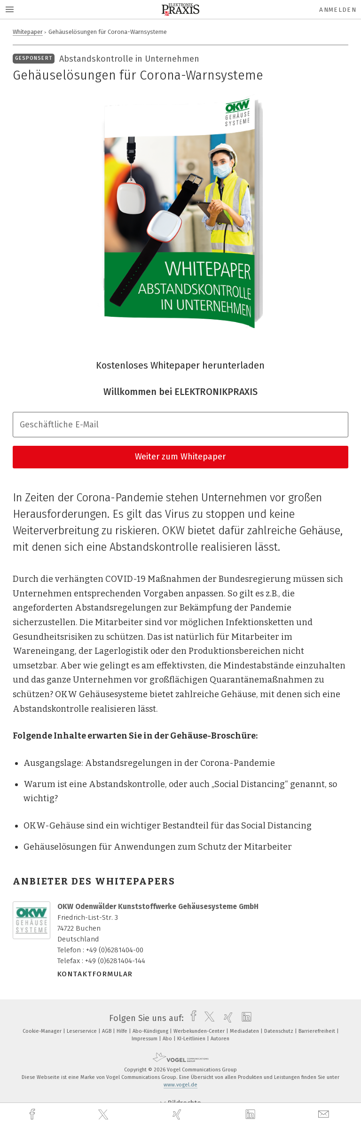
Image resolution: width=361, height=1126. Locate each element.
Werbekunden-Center (199, 1031)
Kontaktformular (95, 974)
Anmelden (337, 10)
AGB (107, 1031)
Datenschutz (279, 1031)
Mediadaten (245, 1031)
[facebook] (33, 1114)
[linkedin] (251, 1115)
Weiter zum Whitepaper (180, 456)
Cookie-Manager (43, 1031)
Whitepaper (28, 31)
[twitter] (104, 1114)
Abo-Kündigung (151, 1031)
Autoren (220, 1039)
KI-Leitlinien (192, 1039)
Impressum (145, 1039)
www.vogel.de (180, 1085)
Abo (168, 1039)
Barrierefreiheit (317, 1031)
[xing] (178, 1114)
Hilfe (123, 1031)
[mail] (324, 1114)
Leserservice (82, 1031)
